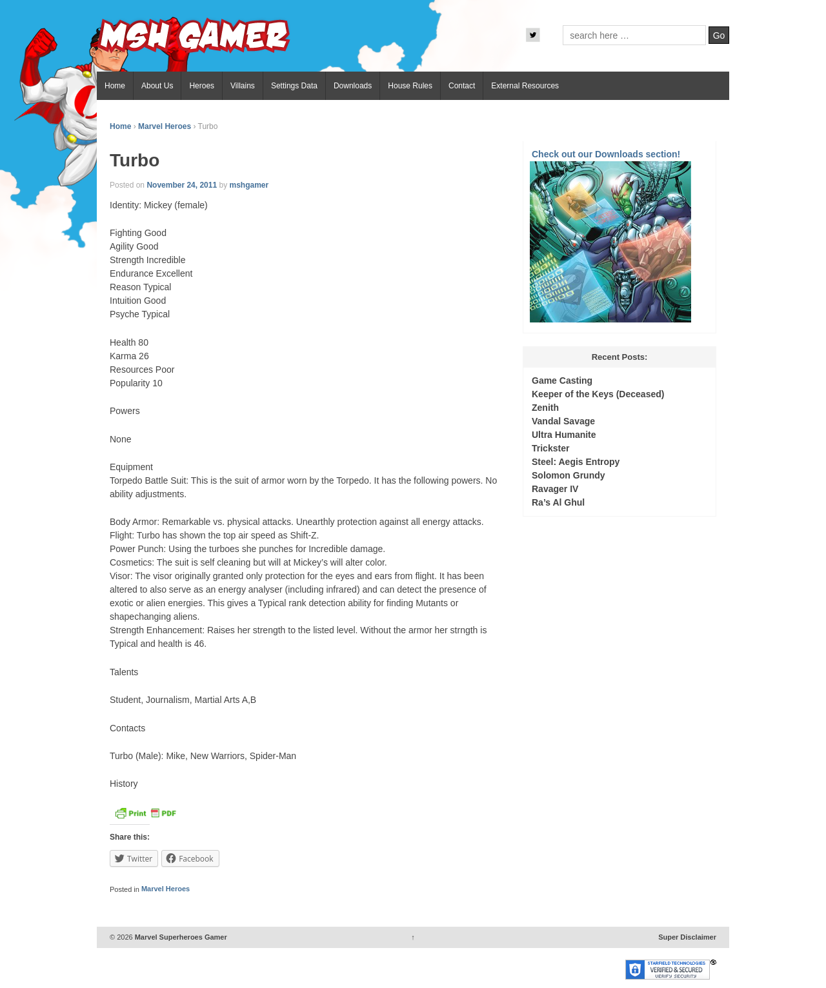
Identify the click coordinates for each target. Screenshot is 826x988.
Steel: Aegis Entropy (576, 462)
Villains (242, 85)
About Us (157, 85)
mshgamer (248, 185)
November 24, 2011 (181, 185)
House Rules (410, 85)
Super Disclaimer (687, 937)
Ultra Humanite (564, 435)
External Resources (525, 85)
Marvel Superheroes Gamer (180, 937)
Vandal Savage (563, 421)
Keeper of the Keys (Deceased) (598, 394)
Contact (461, 85)
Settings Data (294, 85)
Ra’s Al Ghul (558, 502)
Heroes (201, 85)
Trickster (550, 448)
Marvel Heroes (164, 126)
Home (115, 85)
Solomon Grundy (568, 475)
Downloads (353, 85)
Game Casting (562, 380)
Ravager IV (555, 489)
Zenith (545, 407)
